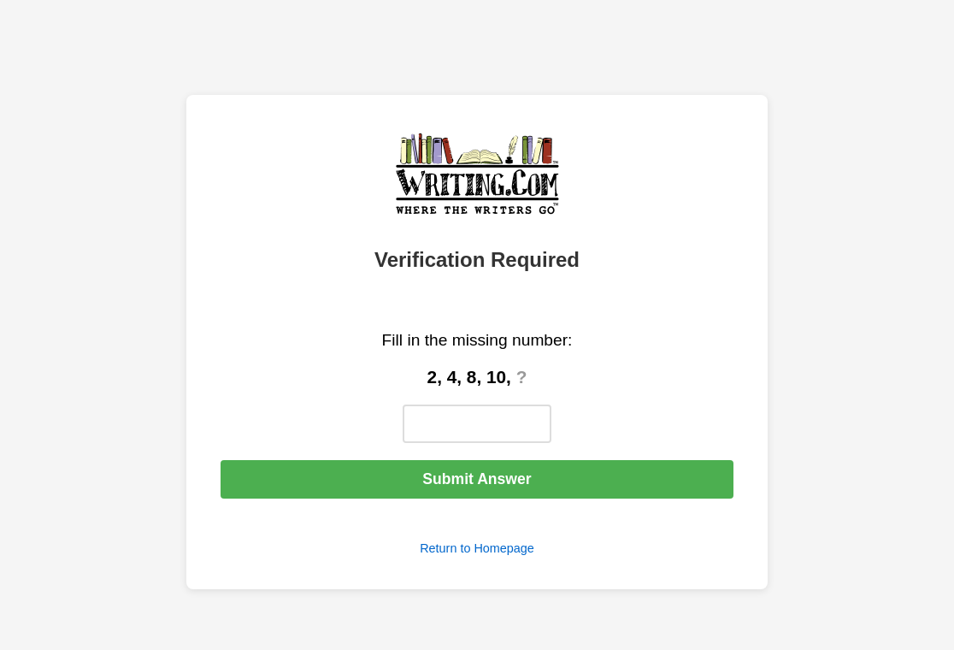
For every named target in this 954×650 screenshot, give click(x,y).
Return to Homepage (477, 548)
